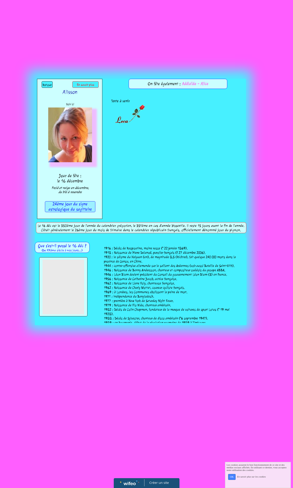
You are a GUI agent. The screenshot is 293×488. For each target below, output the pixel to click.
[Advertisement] (146, 32)
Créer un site (159, 482)
